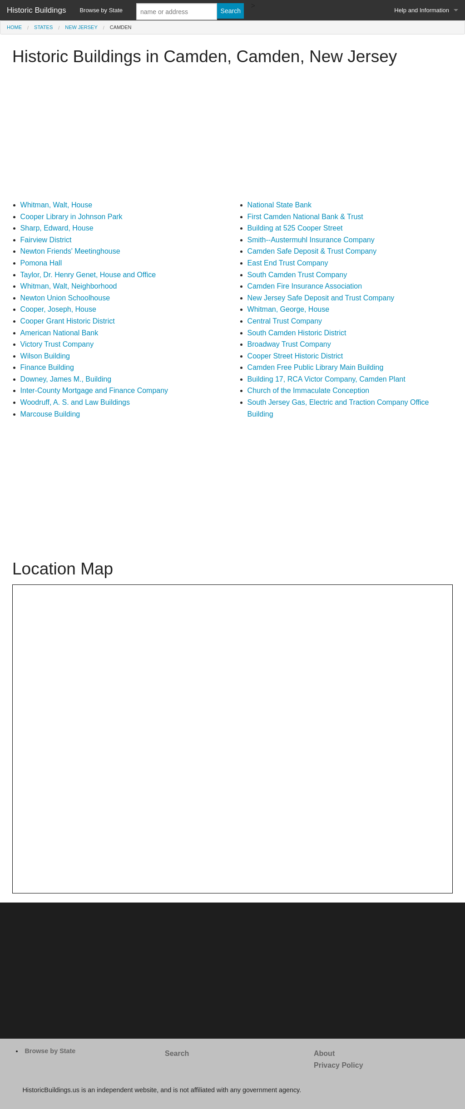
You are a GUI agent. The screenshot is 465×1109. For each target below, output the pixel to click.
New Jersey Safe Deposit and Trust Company (321, 298)
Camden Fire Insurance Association (304, 286)
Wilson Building (45, 356)
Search (177, 1053)
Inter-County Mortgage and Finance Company (94, 390)
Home (14, 27)
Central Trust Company (284, 321)
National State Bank (279, 205)
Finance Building (47, 367)
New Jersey (81, 27)
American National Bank (59, 333)
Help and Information (421, 10)
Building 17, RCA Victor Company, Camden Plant (326, 379)
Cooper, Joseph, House (58, 309)
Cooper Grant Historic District (67, 321)
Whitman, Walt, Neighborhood (68, 286)
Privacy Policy (338, 1065)
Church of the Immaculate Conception (308, 390)
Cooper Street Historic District (295, 356)
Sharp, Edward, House (57, 228)
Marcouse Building (50, 414)
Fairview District (46, 240)
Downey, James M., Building (66, 379)
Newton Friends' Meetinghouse (70, 251)
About (324, 1053)
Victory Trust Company (57, 344)
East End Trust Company (287, 263)
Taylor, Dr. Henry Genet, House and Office (88, 275)
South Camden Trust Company (297, 275)
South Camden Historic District (296, 333)
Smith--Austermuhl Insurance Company (311, 240)
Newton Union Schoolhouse (65, 298)
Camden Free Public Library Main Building (315, 367)
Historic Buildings (36, 10)
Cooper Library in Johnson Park (71, 217)
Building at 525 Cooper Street (295, 228)
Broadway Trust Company (289, 344)
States (43, 27)
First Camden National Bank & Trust (305, 217)
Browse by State (101, 10)
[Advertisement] (232, 135)
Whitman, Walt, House (56, 205)
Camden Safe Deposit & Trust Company (312, 251)
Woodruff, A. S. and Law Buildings (75, 402)
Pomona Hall (41, 263)
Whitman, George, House (288, 309)
